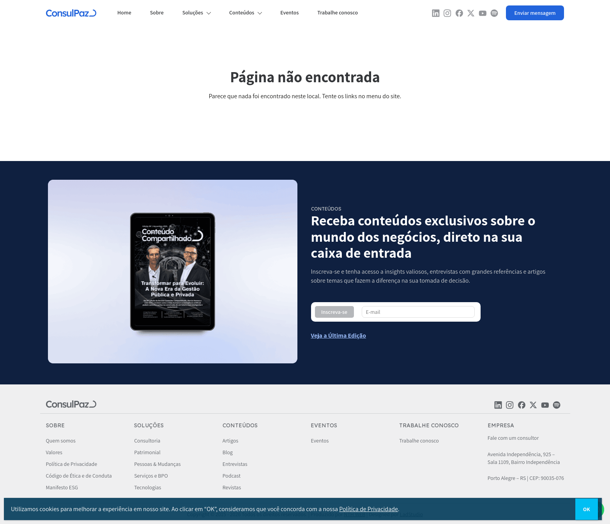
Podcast (231, 475)
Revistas (232, 487)
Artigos (231, 440)
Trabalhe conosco (337, 12)
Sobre (157, 12)
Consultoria (147, 440)
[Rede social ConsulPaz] (436, 15)
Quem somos (61, 440)
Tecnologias (147, 487)
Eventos (289, 12)
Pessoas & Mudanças (157, 463)
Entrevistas (235, 463)
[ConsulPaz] (71, 14)
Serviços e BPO (151, 475)
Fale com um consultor (513, 437)
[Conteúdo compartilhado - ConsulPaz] (338, 335)
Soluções (192, 12)
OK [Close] (586, 508)
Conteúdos (241, 12)
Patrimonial (147, 452)
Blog (228, 452)
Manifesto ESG (62, 487)
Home (124, 12)
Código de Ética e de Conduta (79, 475)
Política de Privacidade (71, 463)
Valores (54, 452)
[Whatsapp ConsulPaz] (535, 12)
